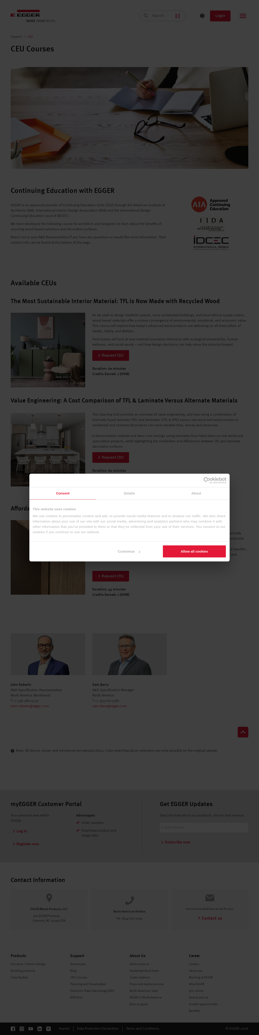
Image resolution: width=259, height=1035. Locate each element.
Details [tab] (129, 493)
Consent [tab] (63, 493)
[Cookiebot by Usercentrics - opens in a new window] (206, 480)
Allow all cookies (194, 551)
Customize (129, 551)
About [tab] (196, 493)
